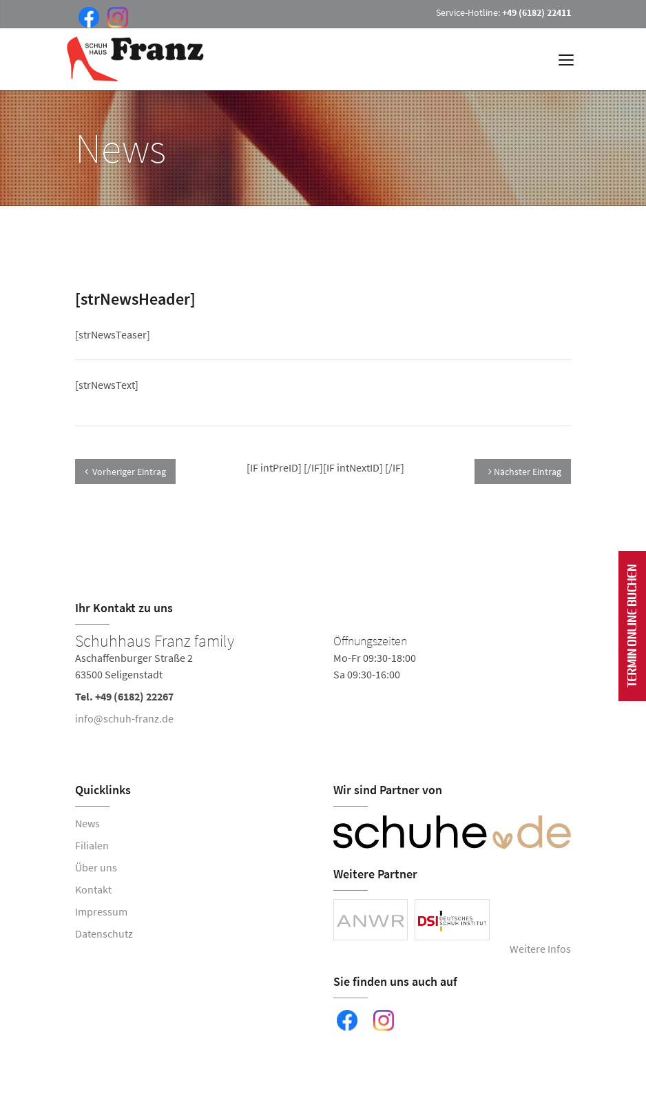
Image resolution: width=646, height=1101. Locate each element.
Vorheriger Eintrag (125, 471)
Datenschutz (104, 933)
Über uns (96, 867)
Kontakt (93, 889)
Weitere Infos (540, 949)
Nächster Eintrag (524, 471)
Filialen (92, 845)
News (87, 823)
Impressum (101, 911)
